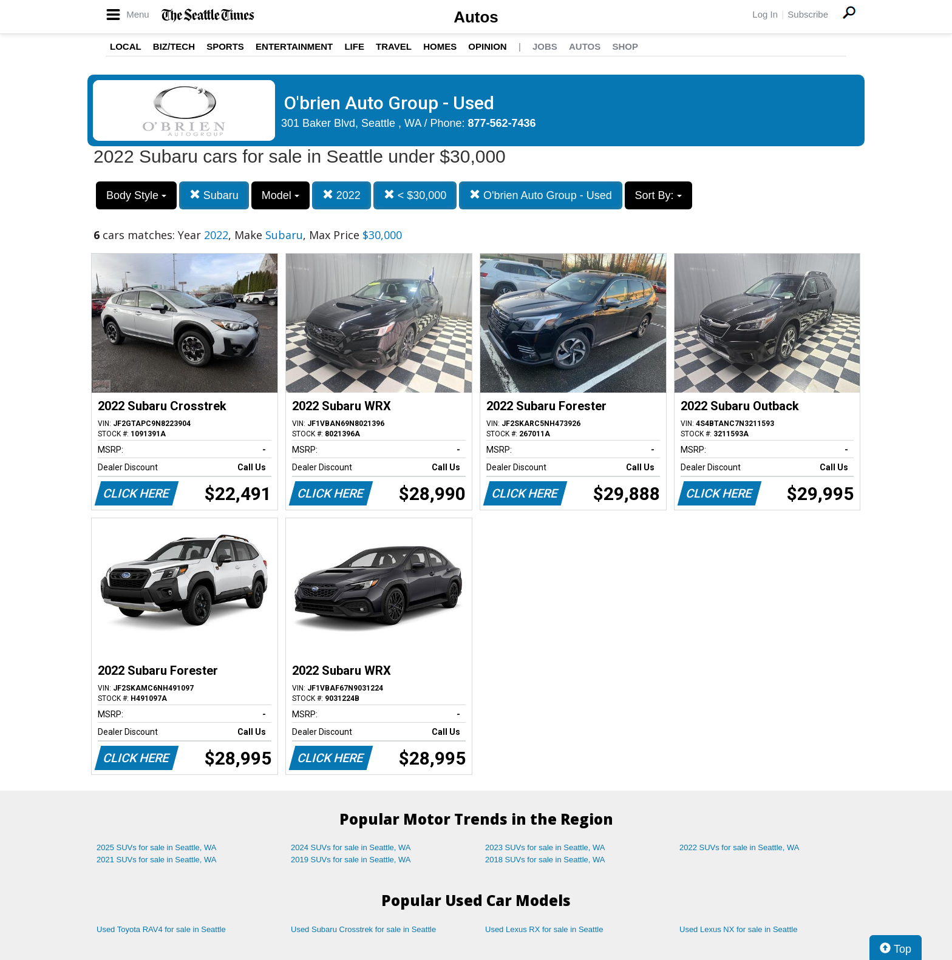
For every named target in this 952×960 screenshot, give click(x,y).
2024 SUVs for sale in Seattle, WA (351, 847)
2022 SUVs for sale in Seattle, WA (739, 847)
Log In (765, 14)
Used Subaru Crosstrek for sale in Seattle (363, 929)
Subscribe (807, 14)
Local (125, 46)
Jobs (544, 46)
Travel (394, 46)
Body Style (136, 195)
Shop (625, 46)
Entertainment (294, 46)
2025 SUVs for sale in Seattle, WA (157, 847)
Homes (440, 46)
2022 (341, 195)
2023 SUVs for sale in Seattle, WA (545, 847)
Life (354, 46)
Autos (476, 17)
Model (280, 195)
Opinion (487, 46)
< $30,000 (415, 195)
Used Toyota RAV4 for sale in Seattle (161, 929)
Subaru (214, 195)
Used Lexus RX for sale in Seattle (544, 929)
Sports (225, 46)
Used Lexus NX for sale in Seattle (738, 929)
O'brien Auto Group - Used (540, 195)
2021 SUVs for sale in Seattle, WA (157, 859)
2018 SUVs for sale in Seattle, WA (545, 859)
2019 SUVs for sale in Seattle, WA (351, 859)
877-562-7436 (502, 123)
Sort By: (658, 195)
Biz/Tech (174, 46)
